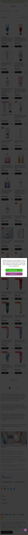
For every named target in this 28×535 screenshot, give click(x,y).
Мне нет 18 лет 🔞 (14, 270)
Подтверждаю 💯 (14, 274)
